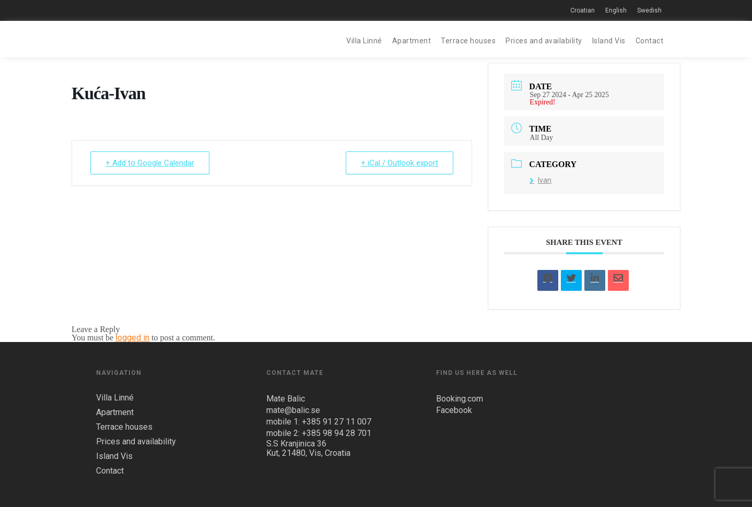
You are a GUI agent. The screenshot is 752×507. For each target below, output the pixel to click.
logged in (132, 338)
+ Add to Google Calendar (149, 163)
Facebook (454, 410)
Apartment (411, 41)
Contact (650, 41)
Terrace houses (468, 41)
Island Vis (609, 41)
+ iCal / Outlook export (399, 163)
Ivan (540, 180)
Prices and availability (544, 41)
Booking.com (459, 399)
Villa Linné (364, 41)
